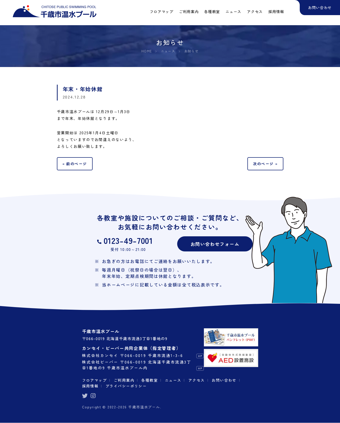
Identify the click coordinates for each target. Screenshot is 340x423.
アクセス (197, 380)
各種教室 (150, 380)
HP (200, 356)
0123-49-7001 (128, 241)
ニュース (174, 380)
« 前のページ (75, 164)
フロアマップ (94, 380)
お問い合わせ (225, 380)
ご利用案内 (124, 380)
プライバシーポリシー (127, 386)
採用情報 (90, 386)
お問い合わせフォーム (215, 244)
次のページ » (265, 164)
